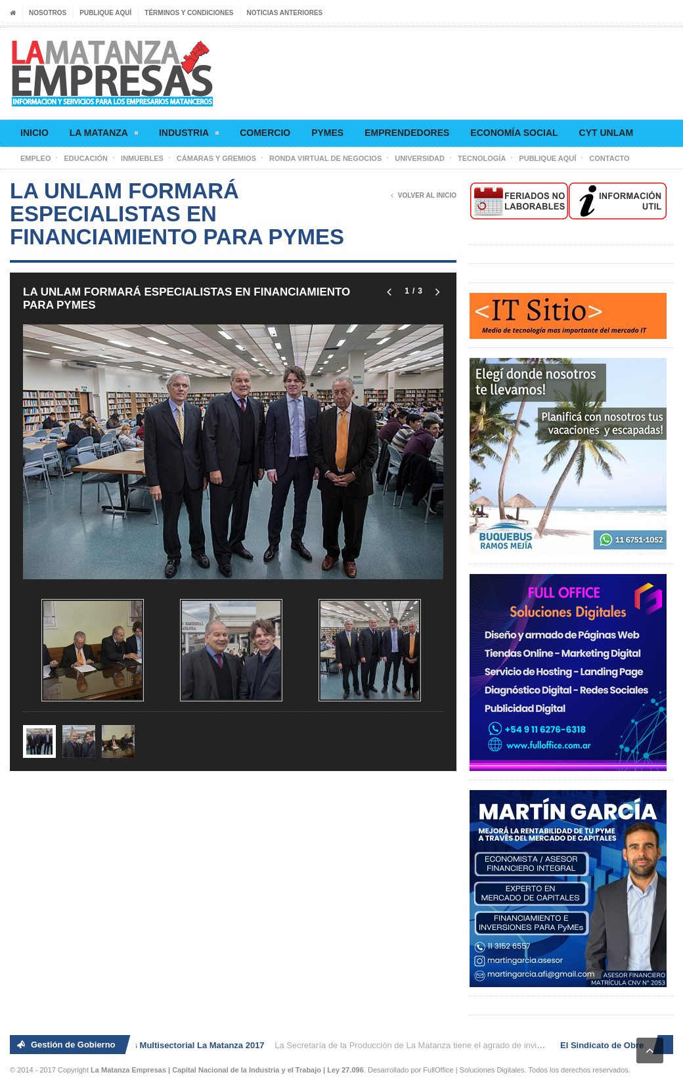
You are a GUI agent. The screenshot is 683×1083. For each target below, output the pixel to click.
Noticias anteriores (285, 12)
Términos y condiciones (188, 12)
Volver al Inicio (423, 195)
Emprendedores (406, 132)
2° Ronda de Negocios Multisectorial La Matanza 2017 (158, 1045)
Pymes (327, 132)
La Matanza (104, 135)
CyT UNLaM (606, 132)
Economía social (514, 132)
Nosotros (47, 12)
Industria (189, 135)
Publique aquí (105, 12)
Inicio (34, 132)
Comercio (265, 132)
